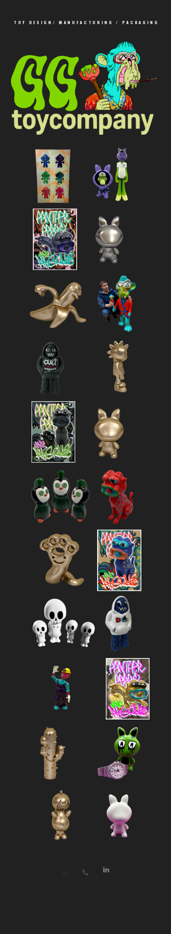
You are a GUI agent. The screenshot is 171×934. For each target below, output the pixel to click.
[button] (106, 872)
